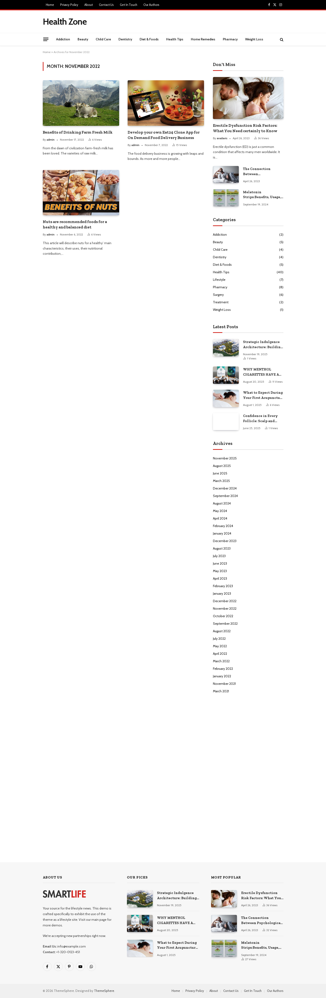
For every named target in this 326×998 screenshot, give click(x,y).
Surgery (218, 295)
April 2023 (220, 578)
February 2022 (223, 669)
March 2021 (221, 691)
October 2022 (223, 616)
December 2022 (224, 601)
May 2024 (220, 511)
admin (51, 139)
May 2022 (220, 646)
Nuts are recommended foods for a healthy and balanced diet (75, 224)
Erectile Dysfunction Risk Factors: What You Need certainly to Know (245, 128)
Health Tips (174, 39)
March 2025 (221, 481)
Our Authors (151, 5)
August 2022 (222, 631)
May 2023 (220, 571)
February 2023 (223, 586)
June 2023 (220, 563)
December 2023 (224, 541)
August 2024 (222, 503)
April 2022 (220, 653)
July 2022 (219, 638)
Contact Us (106, 5)
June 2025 (220, 473)
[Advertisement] (197, 20)
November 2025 (225, 458)
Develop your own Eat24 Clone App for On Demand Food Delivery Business (164, 135)
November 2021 (224, 684)
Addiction (63, 39)
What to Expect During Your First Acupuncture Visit (263, 395)
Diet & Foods (149, 39)
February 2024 (223, 526)
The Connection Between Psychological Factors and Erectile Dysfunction (262, 172)
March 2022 (221, 661)
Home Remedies (203, 39)
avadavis (222, 138)
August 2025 (222, 466)
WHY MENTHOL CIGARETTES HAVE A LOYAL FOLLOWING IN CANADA (262, 372)
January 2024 (222, 533)
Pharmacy (230, 39)
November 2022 (224, 608)
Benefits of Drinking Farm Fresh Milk (78, 132)
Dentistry (125, 39)
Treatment (220, 302)
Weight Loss (254, 39)
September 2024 (225, 496)
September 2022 (225, 623)
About (88, 5)
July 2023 (219, 556)
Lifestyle (219, 279)
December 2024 (225, 488)
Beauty (83, 39)
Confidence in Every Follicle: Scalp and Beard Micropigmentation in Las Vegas (262, 419)
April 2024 (220, 518)
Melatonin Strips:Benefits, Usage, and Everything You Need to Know (262, 195)
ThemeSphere (104, 991)
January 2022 (222, 676)
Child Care (103, 39)
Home (50, 5)
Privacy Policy (69, 5)
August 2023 (222, 548)
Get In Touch (128, 5)
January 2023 (222, 593)
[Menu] (45, 39)
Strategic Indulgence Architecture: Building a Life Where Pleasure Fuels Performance (263, 345)
